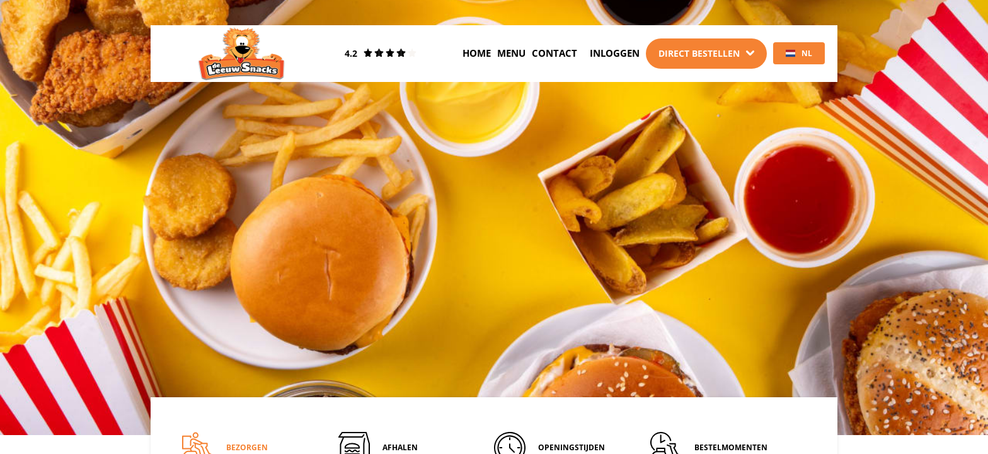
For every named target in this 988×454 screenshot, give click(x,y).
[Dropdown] (706, 53)
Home (476, 53)
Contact (554, 53)
